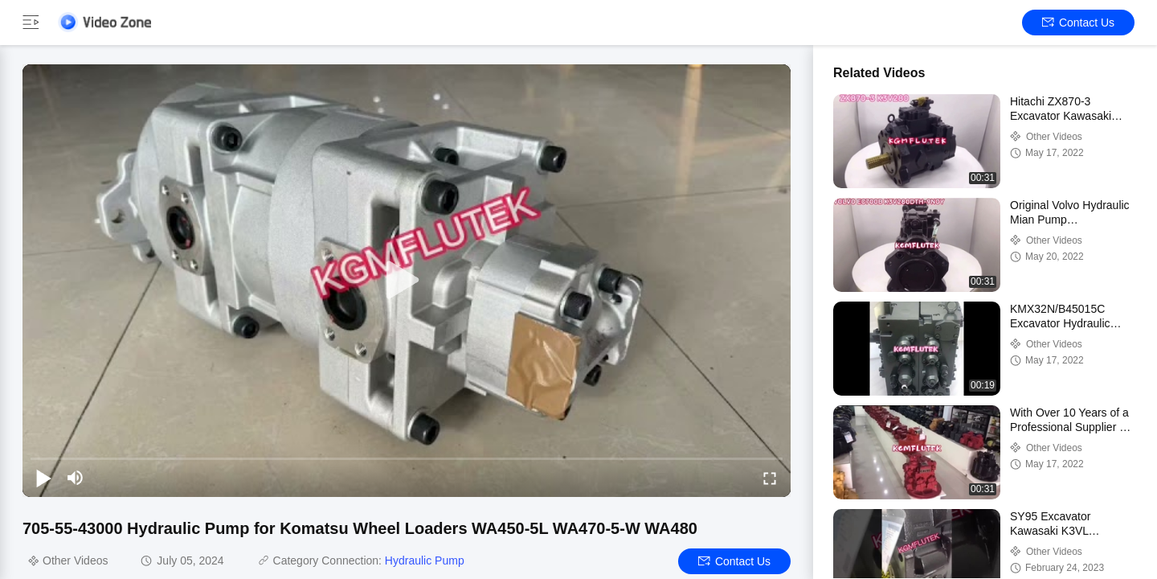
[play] (406, 281)
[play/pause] (43, 478)
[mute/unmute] (75, 478)
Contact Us (1078, 22)
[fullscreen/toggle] (770, 478)
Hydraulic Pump (424, 560)
